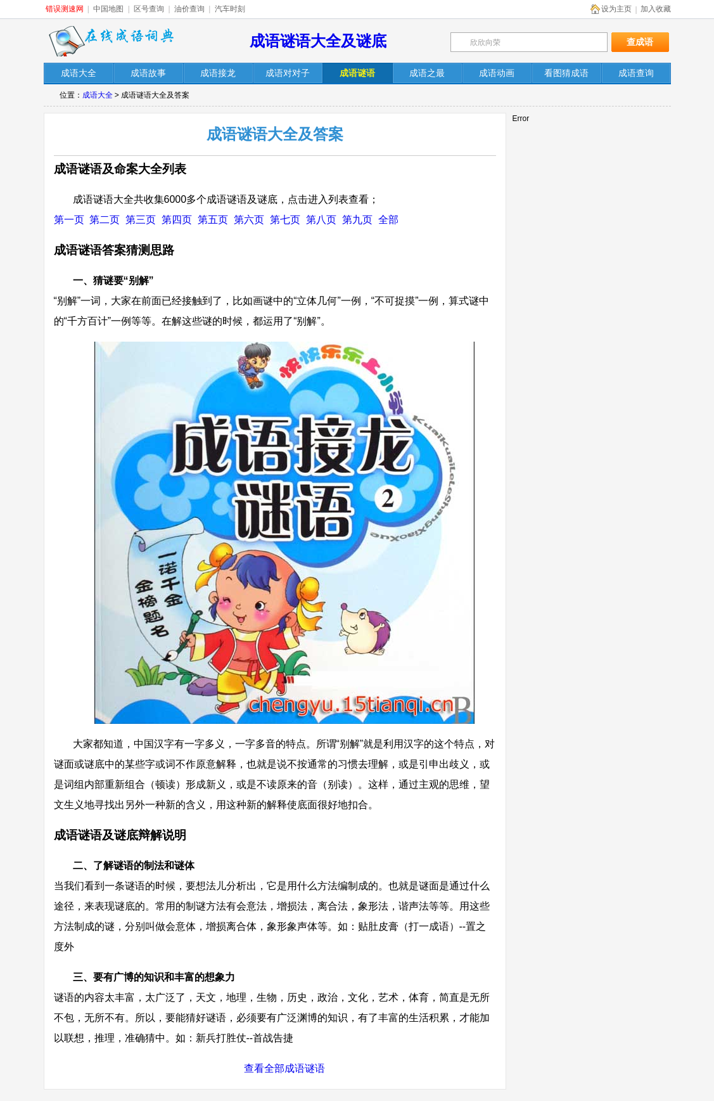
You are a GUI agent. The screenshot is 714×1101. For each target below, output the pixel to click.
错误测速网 (65, 8)
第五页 (213, 219)
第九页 (357, 219)
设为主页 (616, 8)
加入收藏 (656, 8)
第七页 (285, 219)
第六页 (249, 219)
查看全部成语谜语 (284, 1068)
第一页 (69, 219)
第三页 (140, 219)
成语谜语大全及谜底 (318, 40)
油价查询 (189, 8)
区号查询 (149, 8)
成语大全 (97, 95)
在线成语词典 (111, 41)
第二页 (104, 219)
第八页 (321, 219)
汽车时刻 (230, 8)
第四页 (177, 219)
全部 (388, 219)
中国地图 (108, 8)
